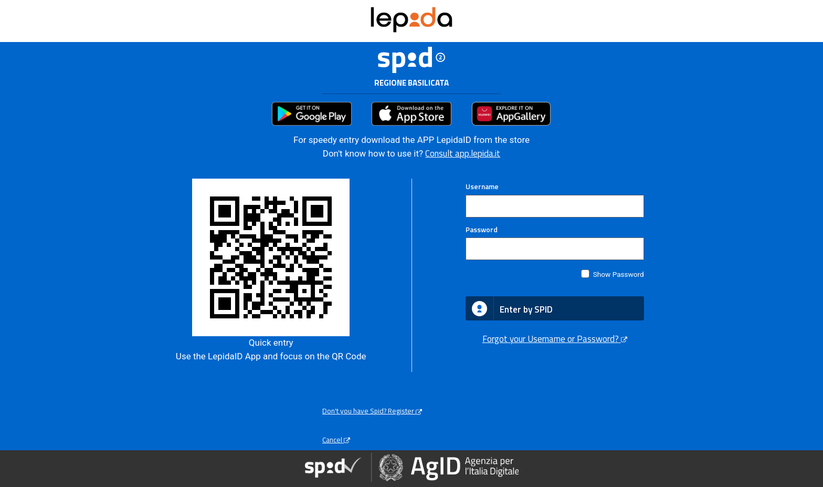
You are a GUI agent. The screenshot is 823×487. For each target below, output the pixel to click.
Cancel (336, 439)
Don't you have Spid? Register (372, 411)
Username (482, 186)
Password (482, 229)
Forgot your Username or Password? (554, 339)
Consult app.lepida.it (462, 153)
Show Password (618, 274)
